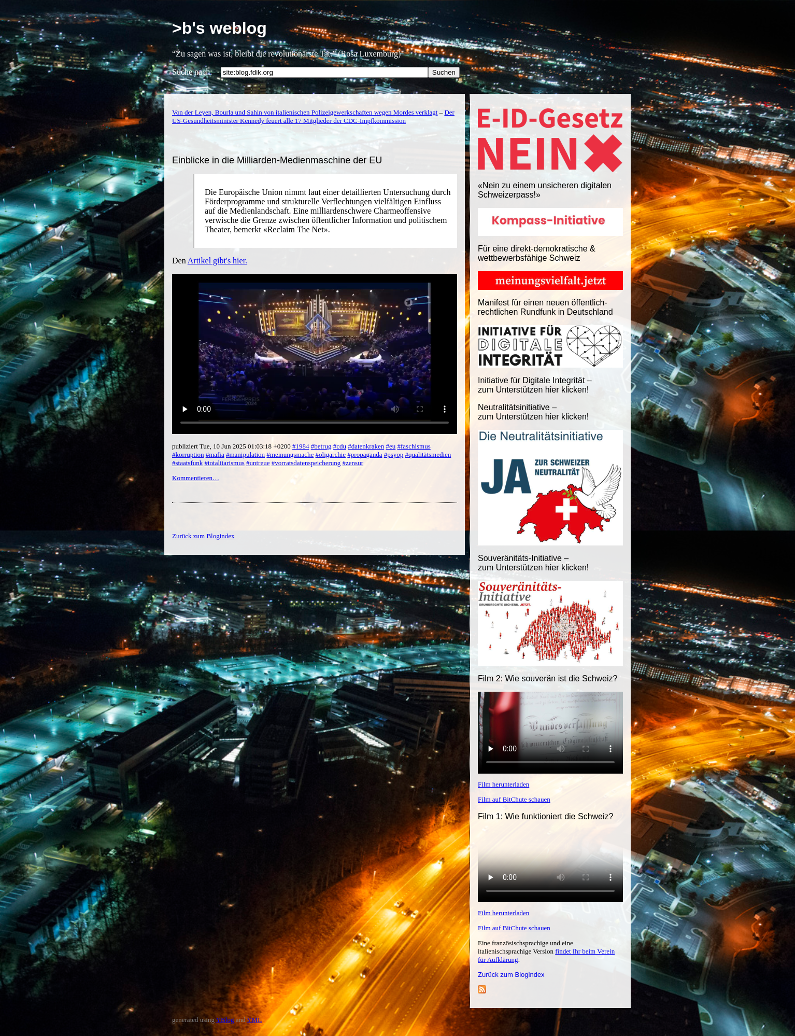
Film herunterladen (503, 784)
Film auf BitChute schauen (514, 799)
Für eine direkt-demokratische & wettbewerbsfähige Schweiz (536, 253)
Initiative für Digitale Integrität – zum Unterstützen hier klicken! (535, 385)
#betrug (321, 446)
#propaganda (364, 454)
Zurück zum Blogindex (511, 974)
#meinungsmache (290, 454)
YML (254, 1020)
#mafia (215, 454)
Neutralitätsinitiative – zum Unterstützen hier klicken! (533, 412)
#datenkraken (366, 446)
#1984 (300, 446)
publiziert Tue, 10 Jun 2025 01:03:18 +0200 (232, 446)
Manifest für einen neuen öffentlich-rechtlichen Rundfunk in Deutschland (545, 307)
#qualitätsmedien (428, 454)
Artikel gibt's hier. (217, 260)
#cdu (339, 446)
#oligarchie (331, 454)
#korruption (188, 454)
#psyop (394, 454)
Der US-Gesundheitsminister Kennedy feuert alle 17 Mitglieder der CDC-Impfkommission (313, 116)
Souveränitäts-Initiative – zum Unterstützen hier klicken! (533, 563)
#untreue (257, 463)
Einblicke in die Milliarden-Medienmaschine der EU (277, 160)
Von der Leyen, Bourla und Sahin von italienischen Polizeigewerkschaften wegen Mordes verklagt (304, 112)
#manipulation (245, 454)
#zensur (353, 463)
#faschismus (414, 446)
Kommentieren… (195, 478)
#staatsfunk (187, 463)
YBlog (225, 1020)
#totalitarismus (224, 463)
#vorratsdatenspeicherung (306, 463)
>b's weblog (219, 28)
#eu (390, 446)
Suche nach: (192, 71)
